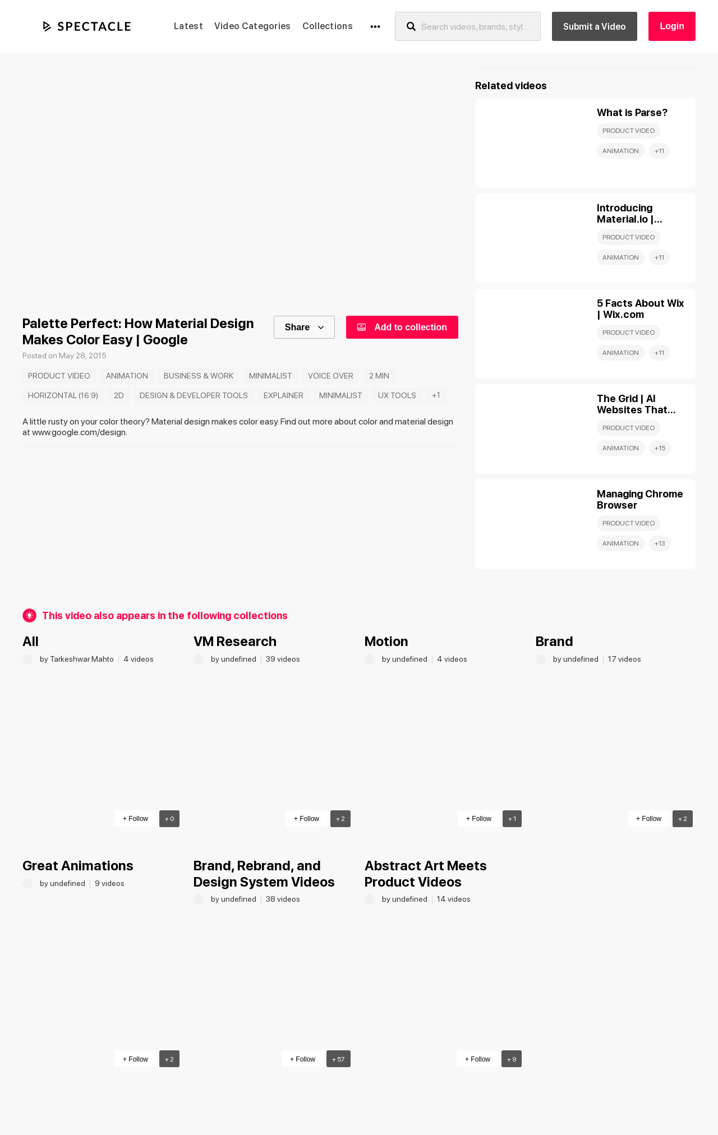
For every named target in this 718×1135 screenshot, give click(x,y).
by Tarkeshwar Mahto (78, 658)
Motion (386, 641)
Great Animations (78, 865)
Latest (188, 26)
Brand (554, 641)
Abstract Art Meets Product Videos (426, 873)
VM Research (235, 641)
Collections (327, 26)
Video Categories (252, 26)
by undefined (234, 658)
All (30, 641)
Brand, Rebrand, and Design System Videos (264, 873)
